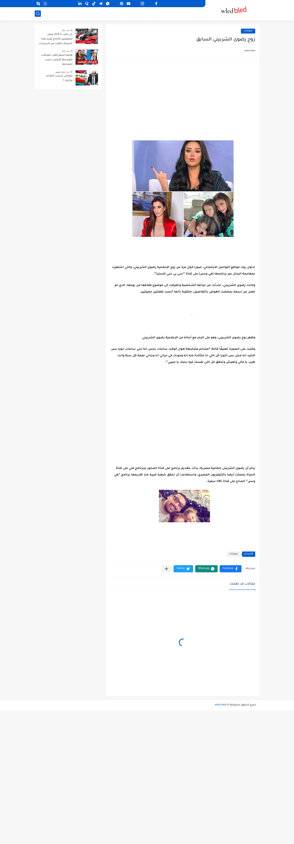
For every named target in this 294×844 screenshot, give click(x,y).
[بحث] (38, 13)
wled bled (220, 705)
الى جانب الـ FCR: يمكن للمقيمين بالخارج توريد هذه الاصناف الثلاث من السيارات (55, 39)
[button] (231, 568)
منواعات (248, 31)
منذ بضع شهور (62, 71)
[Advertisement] (182, 94)
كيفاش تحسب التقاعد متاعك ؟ (59, 78)
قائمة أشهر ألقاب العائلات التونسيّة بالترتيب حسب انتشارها (56, 60)
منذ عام (65, 30)
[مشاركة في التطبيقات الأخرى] (166, 568)
